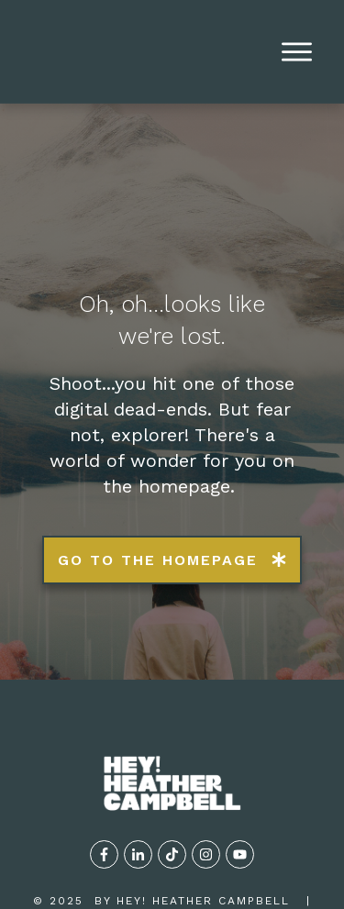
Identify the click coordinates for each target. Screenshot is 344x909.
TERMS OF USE (217, 831)
